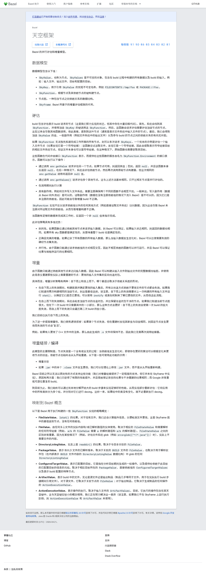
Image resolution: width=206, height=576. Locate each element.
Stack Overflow (112, 556)
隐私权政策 (17, 569)
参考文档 (84, 4)
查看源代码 (63, 44)
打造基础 (36, 16)
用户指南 (67, 4)
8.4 (152, 44)
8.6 (142, 44)
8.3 (158, 44)
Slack (107, 550)
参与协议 (88, 16)
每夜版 (125, 44)
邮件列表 (72, 16)
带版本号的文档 (129, 4)
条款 (6, 569)
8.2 (163, 44)
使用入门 (51, 4)
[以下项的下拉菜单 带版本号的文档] (141, 4)
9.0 (137, 44)
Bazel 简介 (33, 4)
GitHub (196, 4)
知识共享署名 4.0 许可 (76, 513)
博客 (6, 540)
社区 (111, 4)
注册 (102, 16)
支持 (107, 540)
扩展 (99, 4)
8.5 (147, 44)
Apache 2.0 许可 (125, 513)
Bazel (34, 27)
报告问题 (41, 44)
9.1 (132, 44)
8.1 (168, 44)
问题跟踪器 (110, 545)
